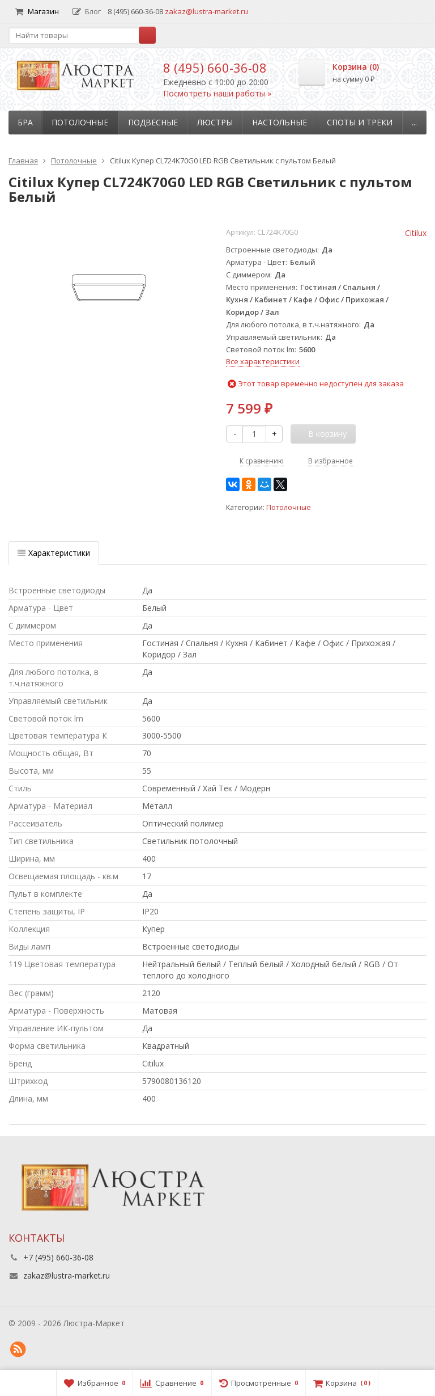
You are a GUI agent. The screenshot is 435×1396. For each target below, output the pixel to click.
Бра (25, 122)
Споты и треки (360, 122)
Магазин (37, 11)
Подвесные (153, 122)
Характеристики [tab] (54, 552)
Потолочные (80, 122)
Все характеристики (263, 361)
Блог (86, 11)
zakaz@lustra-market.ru (206, 11)
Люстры (215, 122)
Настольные (279, 122)
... (414, 122)
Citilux (416, 232)
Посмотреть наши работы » (217, 93)
